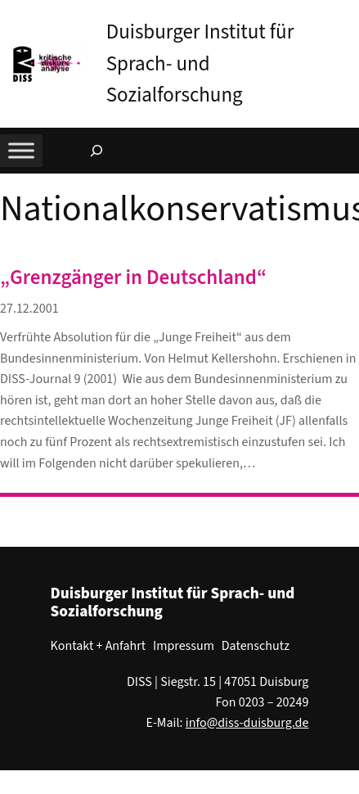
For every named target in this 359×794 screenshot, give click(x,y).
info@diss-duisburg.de (247, 723)
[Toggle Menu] (21, 151)
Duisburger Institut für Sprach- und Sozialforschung (200, 63)
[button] (347, 15)
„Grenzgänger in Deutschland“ (133, 278)
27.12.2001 (29, 309)
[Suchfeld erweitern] (96, 151)
